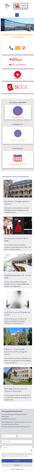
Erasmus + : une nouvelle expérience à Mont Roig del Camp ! (15, 351)
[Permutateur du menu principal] (17, 15)
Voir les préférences (17, 469)
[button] (31, 450)
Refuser (17, 465)
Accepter (17, 461)
